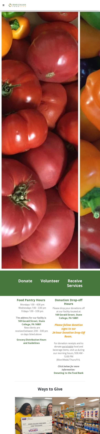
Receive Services (75, 283)
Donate (25, 280)
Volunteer (50, 280)
